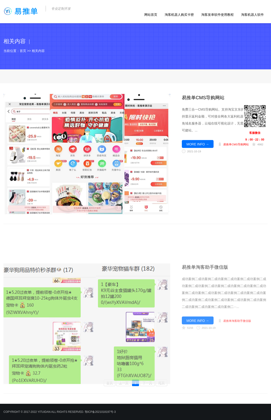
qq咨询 (206, 155)
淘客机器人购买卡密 (179, 14)
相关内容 (38, 51)
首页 (23, 51)
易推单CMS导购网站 (203, 102)
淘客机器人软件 (252, 14)
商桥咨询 (213, 155)
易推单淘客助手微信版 (205, 308)
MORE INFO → (197, 149)
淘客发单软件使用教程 (217, 14)
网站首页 (150, 14)
